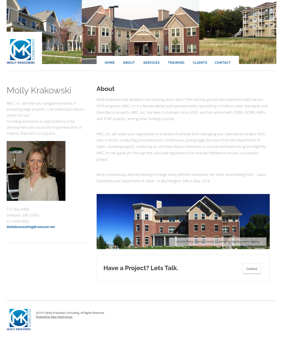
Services (151, 62)
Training (176, 62)
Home (110, 62)
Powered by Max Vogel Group (54, 317)
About (129, 62)
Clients (200, 62)
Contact (223, 62)
